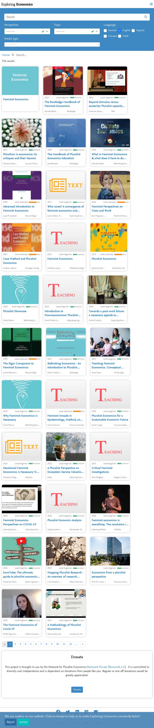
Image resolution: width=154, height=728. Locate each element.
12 (70, 644)
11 (64, 644)
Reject (10, 722)
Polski (126, 36)
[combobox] (52, 44)
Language (110, 25)
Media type (11, 38)
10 (57, 644)
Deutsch (112, 30)
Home (6, 55)
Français (112, 36)
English (126, 30)
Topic (57, 25)
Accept (23, 722)
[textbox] (52, 44)
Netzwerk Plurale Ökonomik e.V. (106, 667)
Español (140, 30)
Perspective (11, 25)
